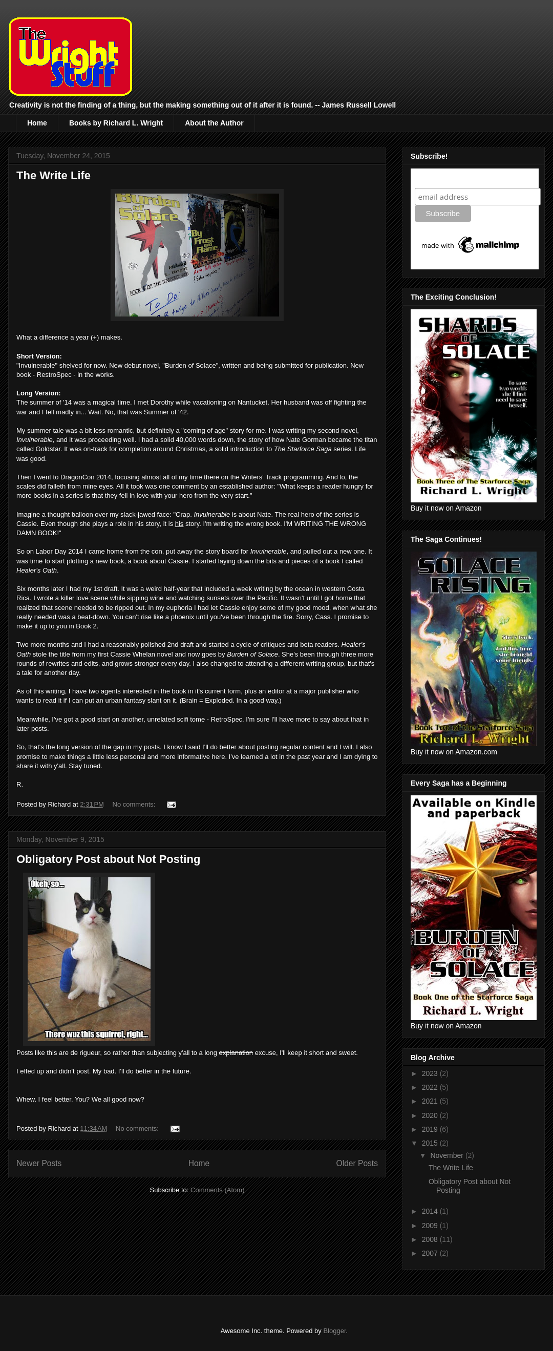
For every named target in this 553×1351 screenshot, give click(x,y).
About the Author (214, 123)
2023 (431, 1073)
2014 (431, 1211)
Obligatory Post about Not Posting (108, 859)
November (447, 1155)
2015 (431, 1143)
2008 (431, 1239)
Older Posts (357, 1163)
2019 (431, 1129)
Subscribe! (436, 178)
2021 (431, 1101)
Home (37, 123)
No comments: (135, 804)
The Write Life (53, 175)
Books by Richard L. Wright (116, 123)
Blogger (334, 1331)
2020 (431, 1115)
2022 (431, 1087)
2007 (431, 1253)
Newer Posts (38, 1163)
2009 (431, 1225)
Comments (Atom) (217, 1190)
